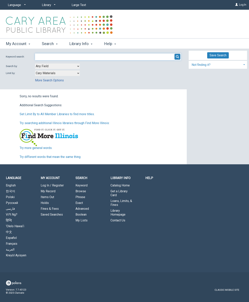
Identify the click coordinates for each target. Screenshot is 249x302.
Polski (10, 197)
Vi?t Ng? (11, 214)
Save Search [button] (218, 55)
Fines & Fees (50, 209)
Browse (80, 191)
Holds (45, 203)
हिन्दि (9, 220)
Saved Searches (52, 214)
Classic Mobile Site (227, 289)
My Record (48, 191)
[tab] (218, 64)
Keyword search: (15, 56)
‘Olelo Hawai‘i (15, 226)
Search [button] (49, 43)
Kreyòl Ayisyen (16, 255)
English (11, 185)
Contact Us (117, 220)
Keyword (81, 185)
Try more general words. (36, 148)
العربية (10, 249)
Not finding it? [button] (201, 65)
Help (149, 178)
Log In (242, 4)
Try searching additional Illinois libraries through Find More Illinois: (65, 123)
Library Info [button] (80, 43)
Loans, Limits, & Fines (121, 203)
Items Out (47, 197)
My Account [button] (18, 43)
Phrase (80, 197)
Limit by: (11, 73)
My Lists (81, 220)
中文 (9, 232)
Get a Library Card (119, 193)
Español (11, 238)
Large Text (79, 5)
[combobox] (57, 66)
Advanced (82, 209)
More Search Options (49, 80)
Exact (79, 203)
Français (11, 243)
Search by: (12, 66)
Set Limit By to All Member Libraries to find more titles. (57, 114)
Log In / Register (52, 185)
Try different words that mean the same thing (50, 157)
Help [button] (110, 43)
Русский (12, 203)
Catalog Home (120, 185)
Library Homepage (117, 212)
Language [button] (13, 178)
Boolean (81, 214)
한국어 (10, 191)
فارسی (10, 209)
